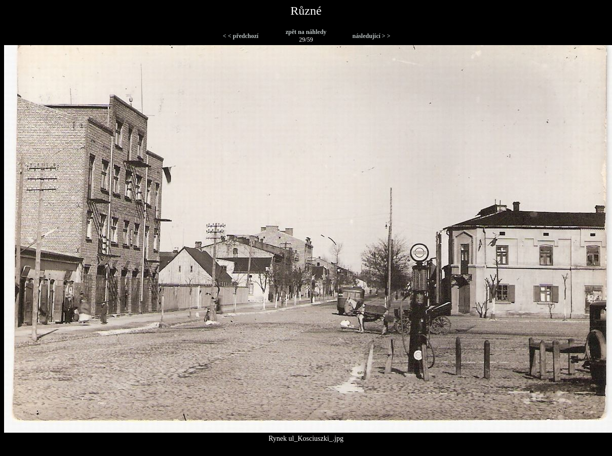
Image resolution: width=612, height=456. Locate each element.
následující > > (371, 36)
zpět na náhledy (306, 31)
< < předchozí (240, 36)
